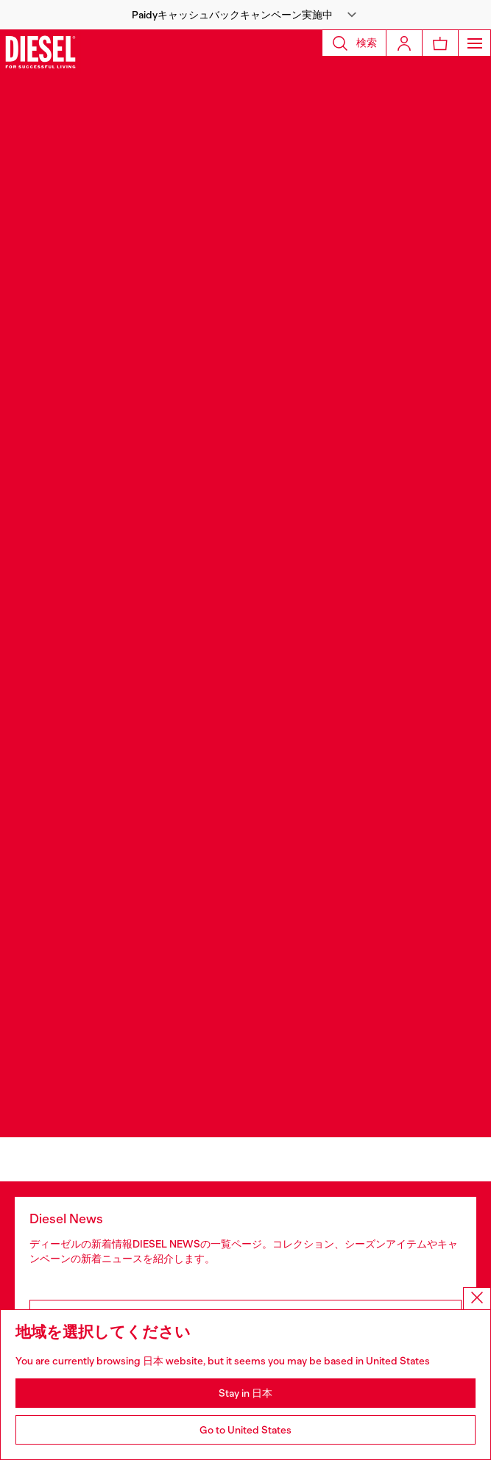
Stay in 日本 (245, 1393)
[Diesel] (40, 51)
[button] (245, 14)
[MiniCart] (440, 43)
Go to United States (245, 1430)
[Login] (404, 43)
